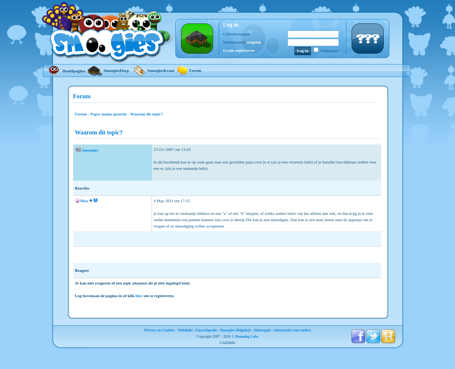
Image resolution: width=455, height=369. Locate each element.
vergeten (253, 42)
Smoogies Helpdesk (235, 330)
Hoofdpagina (66, 71)
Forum (189, 70)
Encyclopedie (206, 330)
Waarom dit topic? (146, 114)
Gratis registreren (239, 50)
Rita (84, 200)
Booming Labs (247, 336)
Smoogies (90, 150)
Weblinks (185, 330)
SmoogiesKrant (152, 70)
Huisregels (262, 330)
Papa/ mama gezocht (108, 114)
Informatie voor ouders (292, 330)
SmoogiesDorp (108, 70)
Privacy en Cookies (159, 330)
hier (139, 295)
